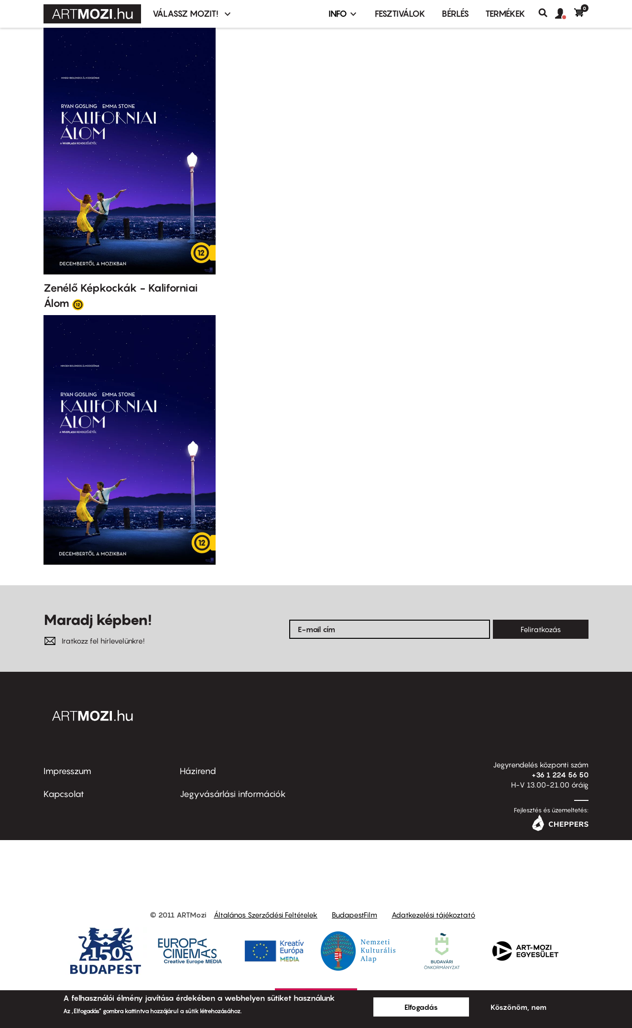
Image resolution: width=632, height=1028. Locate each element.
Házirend (198, 771)
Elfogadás (421, 1007)
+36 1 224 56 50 (560, 774)
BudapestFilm (354, 914)
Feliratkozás (541, 629)
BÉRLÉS (455, 14)
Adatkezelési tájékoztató (433, 914)
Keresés (546, 13)
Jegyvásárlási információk (233, 794)
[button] (564, 14)
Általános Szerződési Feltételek (265, 914)
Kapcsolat (64, 794)
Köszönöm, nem (518, 1007)
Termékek (505, 14)
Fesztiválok (400, 14)
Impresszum (67, 771)
